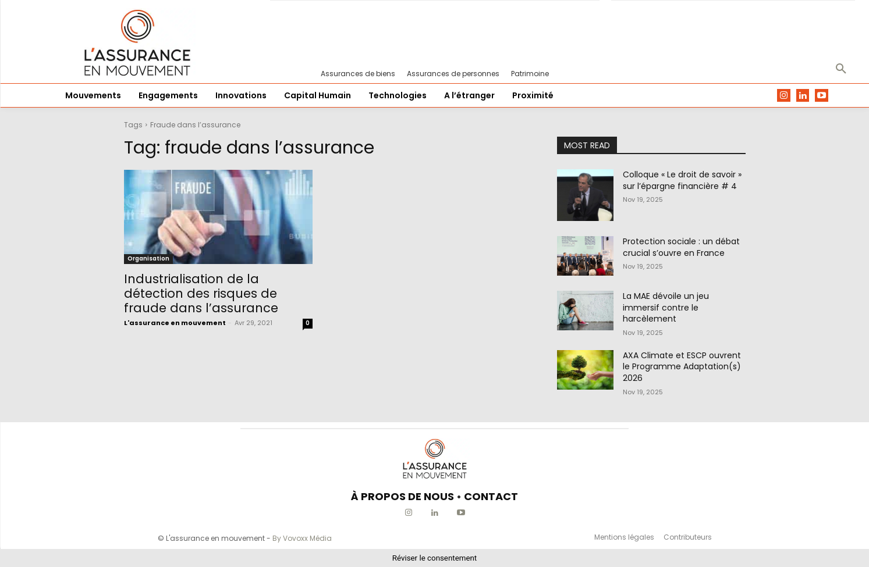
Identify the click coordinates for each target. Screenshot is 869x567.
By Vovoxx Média (302, 538)
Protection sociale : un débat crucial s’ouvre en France (681, 247)
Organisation (148, 258)
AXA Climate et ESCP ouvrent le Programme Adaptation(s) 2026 (682, 367)
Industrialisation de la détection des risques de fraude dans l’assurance (201, 293)
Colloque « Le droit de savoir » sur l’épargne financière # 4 (682, 180)
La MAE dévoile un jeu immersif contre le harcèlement (666, 307)
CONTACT (491, 496)
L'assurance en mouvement (175, 322)
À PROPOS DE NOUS (402, 496)
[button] (841, 69)
